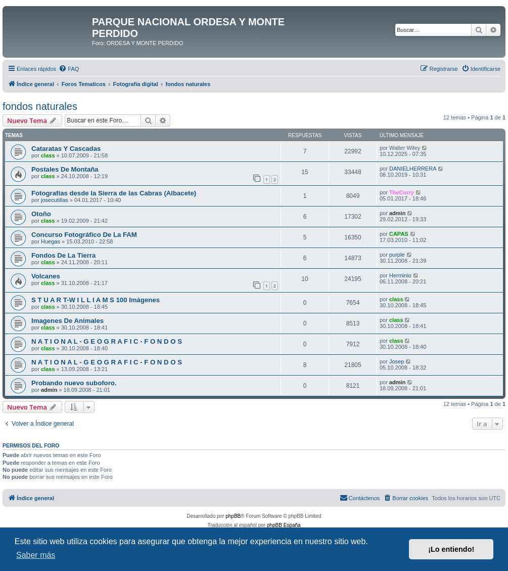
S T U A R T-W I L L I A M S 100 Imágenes (95, 300)
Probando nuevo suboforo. (74, 383)
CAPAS (398, 234)
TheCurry (401, 192)
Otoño (41, 214)
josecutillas (54, 200)
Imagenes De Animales (67, 320)
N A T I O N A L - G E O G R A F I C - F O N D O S (106, 341)
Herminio (400, 275)
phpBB (233, 516)
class (48, 155)
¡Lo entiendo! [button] (451, 549)
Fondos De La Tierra (63, 255)
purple (397, 255)
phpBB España (284, 525)
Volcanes (45, 276)
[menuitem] (69, 69)
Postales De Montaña (65, 169)
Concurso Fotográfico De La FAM (84, 234)
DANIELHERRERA (413, 169)
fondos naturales (40, 106)
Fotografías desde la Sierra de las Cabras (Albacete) (113, 193)
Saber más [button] (35, 555)
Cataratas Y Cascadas (66, 148)
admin (397, 213)
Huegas (50, 241)
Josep (396, 361)
